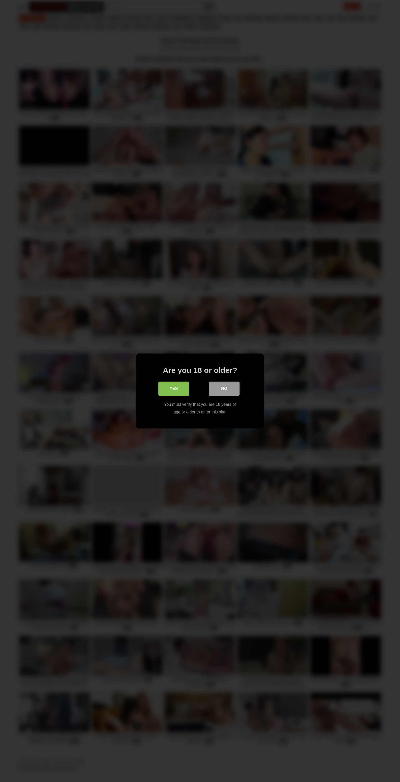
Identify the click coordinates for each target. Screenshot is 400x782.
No (224, 388)
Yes (174, 388)
